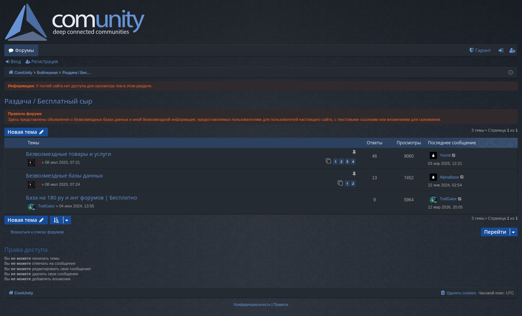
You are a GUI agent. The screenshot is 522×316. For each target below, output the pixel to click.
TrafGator (46, 206)
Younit (445, 155)
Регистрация (44, 61)
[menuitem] (479, 50)
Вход (16, 61)
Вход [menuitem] (502, 51)
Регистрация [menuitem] (514, 51)
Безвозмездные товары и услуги (68, 153)
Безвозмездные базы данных (64, 175)
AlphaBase (449, 177)
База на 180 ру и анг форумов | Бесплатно (81, 197)
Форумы (24, 50)
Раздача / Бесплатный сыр (48, 101)
